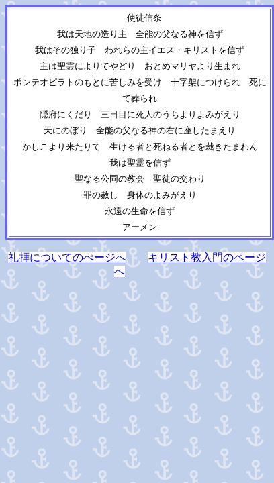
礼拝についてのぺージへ (67, 257)
